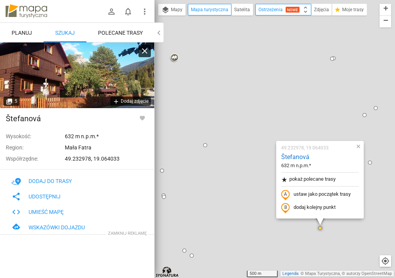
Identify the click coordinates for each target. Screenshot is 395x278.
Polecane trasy (120, 33)
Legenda (290, 273)
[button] (160, 56)
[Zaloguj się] (111, 11)
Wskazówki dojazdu (48, 227)
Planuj (22, 33)
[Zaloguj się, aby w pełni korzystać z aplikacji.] (142, 118)
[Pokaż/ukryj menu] (144, 11)
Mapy (171, 10)
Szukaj (65, 33)
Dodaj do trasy (42, 181)
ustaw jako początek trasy (270, 105)
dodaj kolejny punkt (263, 118)
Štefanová (250, 67)
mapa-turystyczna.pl (26, 11)
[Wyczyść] (144, 51)
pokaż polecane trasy (263, 90)
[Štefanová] (77, 75)
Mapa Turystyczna (322, 273)
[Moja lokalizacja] (385, 261)
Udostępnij (36, 196)
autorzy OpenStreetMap (369, 273)
